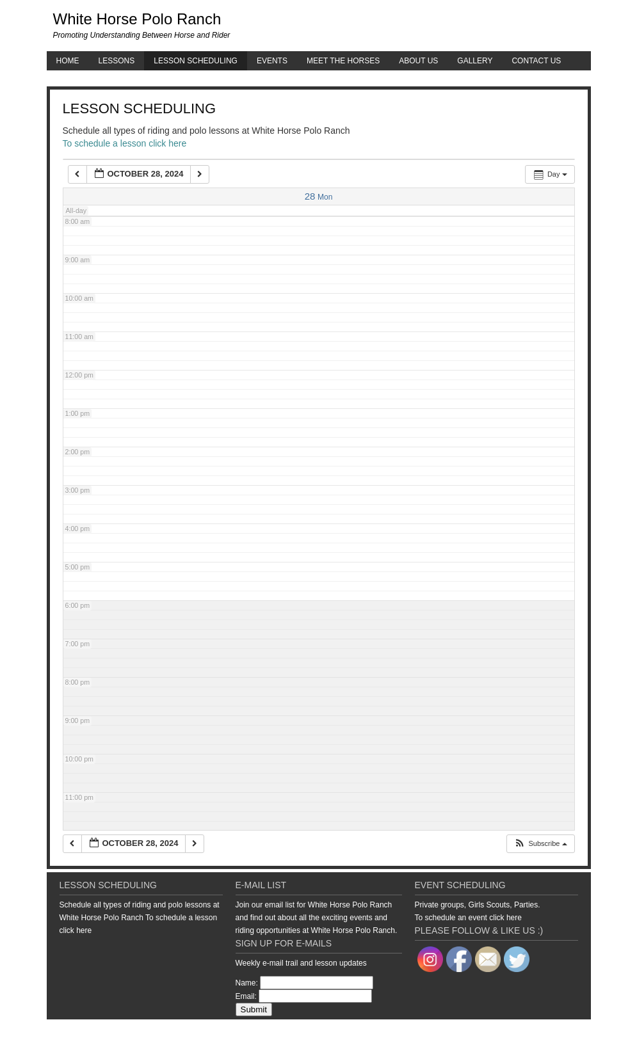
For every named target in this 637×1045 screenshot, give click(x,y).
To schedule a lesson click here (125, 143)
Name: (247, 982)
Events (272, 60)
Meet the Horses (343, 60)
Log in (581, 1032)
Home (67, 60)
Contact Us (536, 60)
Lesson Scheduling (196, 60)
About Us (418, 60)
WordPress (547, 1032)
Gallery (474, 60)
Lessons (117, 60)
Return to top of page (90, 1032)
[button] (540, 843)
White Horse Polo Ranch (137, 19)
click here (76, 930)
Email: (246, 996)
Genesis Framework (492, 1032)
